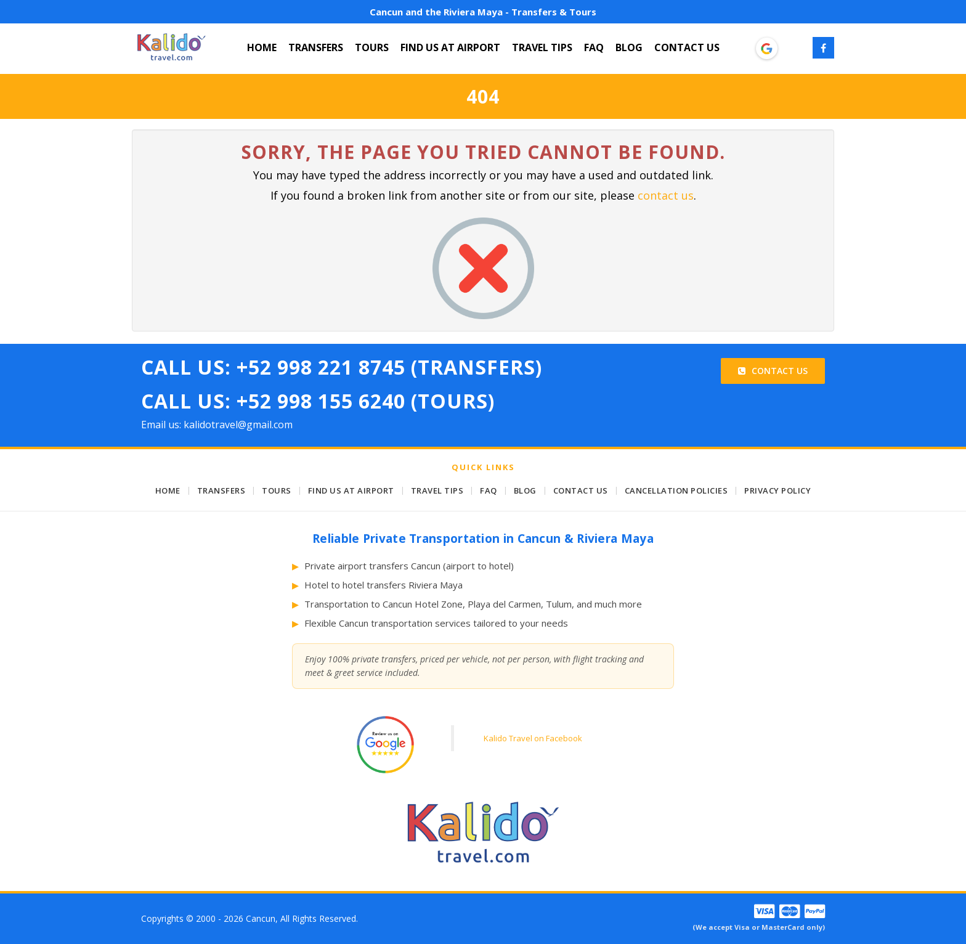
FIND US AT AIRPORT (450, 47)
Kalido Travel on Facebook (533, 738)
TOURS (372, 47)
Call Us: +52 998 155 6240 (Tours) (318, 401)
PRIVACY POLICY (777, 490)
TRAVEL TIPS (542, 47)
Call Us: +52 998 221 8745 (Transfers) (341, 367)
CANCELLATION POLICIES (676, 490)
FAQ (594, 47)
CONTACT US (687, 47)
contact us (666, 195)
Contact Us (773, 370)
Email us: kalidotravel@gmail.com (217, 424)
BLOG (629, 47)
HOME (262, 47)
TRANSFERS (315, 47)
